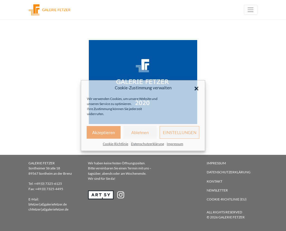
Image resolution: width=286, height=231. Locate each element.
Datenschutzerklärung (147, 144)
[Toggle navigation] (251, 10)
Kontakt (214, 181)
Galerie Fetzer (231, 217)
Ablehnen (140, 132)
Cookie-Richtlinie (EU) (227, 199)
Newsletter (217, 190)
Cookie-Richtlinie (115, 144)
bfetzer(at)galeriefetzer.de (47, 204)
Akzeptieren (103, 132)
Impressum (175, 144)
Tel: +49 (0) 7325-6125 (45, 183)
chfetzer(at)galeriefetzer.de (48, 209)
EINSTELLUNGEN (179, 132)
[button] (196, 87)
